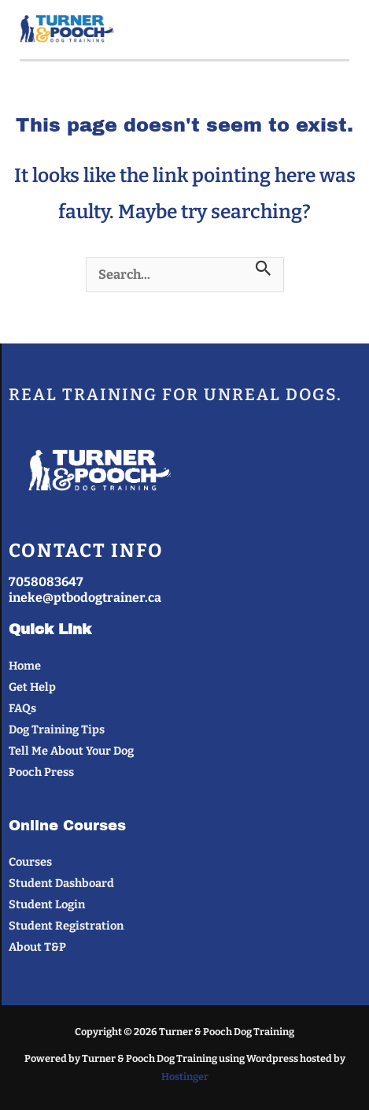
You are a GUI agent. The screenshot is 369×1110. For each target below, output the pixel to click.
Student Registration (66, 926)
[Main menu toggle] (330, 29)
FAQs (22, 708)
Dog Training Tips (57, 729)
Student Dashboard (61, 883)
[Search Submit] (263, 268)
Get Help (32, 687)
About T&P (37, 947)
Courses (30, 862)
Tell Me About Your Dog (71, 751)
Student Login (47, 904)
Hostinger (184, 1076)
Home (25, 666)
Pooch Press (41, 772)
